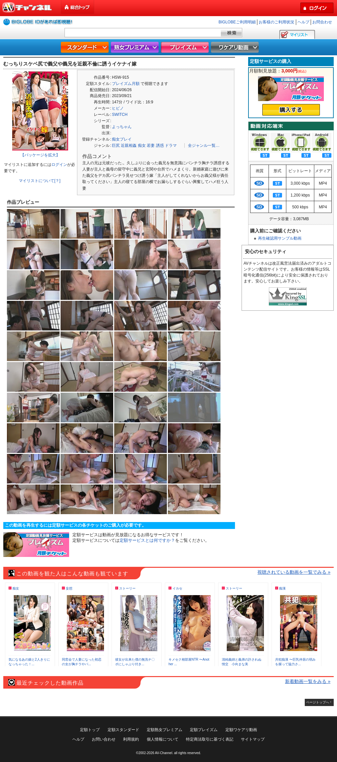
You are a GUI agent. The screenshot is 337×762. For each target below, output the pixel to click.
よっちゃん (122, 126)
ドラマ (171, 145)
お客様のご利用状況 (276, 22)
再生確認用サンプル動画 (279, 238)
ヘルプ (303, 22)
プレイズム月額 (126, 83)
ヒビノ (118, 108)
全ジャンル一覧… (204, 145)
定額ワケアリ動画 (241, 729)
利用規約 (131, 739)
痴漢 (282, 588)
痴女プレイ (122, 139)
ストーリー (127, 588)
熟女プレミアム (135, 47)
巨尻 (116, 145)
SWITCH (119, 114)
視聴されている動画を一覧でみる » (293, 572)
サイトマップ (253, 739)
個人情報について (162, 739)
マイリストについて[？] (40, 180)
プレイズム (185, 47)
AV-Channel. (164, 753)
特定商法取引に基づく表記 (209, 739)
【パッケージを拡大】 (40, 155)
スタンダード (85, 47)
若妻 (151, 145)
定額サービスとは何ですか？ (147, 540)
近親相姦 (129, 145)
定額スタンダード (123, 729)
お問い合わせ (104, 739)
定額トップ (90, 729)
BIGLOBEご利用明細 (237, 22)
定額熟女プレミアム (164, 729)
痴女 (142, 145)
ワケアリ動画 (235, 47)
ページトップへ (317, 702)
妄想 (69, 588)
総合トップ (78, 7)
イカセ (177, 588)
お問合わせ (322, 22)
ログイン (59, 164)
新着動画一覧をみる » (307, 681)
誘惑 (160, 145)
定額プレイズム (204, 729)
